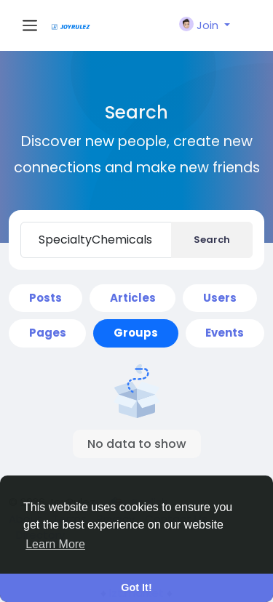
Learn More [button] (55, 544)
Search (212, 239)
